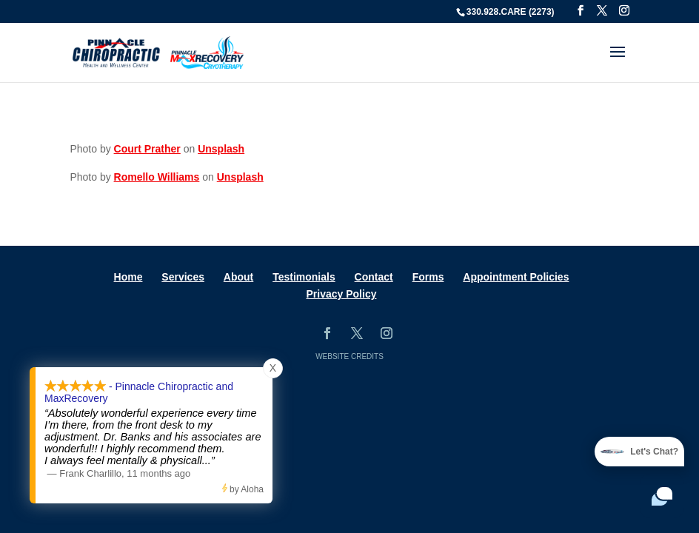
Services (182, 277)
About (238, 277)
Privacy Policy (342, 294)
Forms (428, 277)
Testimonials (303, 277)
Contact (374, 277)
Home (128, 277)
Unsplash (221, 149)
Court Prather (147, 149)
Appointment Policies (516, 277)
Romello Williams (157, 177)
